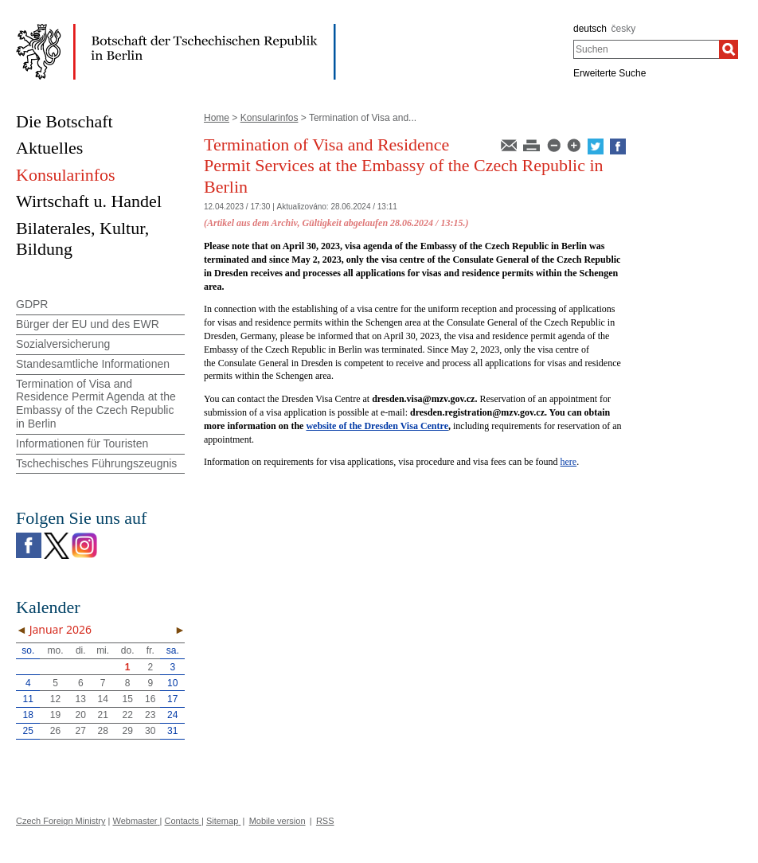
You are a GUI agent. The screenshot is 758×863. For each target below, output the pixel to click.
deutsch (590, 28)
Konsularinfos (269, 117)
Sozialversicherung (63, 344)
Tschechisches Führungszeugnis (96, 463)
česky (623, 28)
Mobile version (277, 821)
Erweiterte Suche (609, 73)
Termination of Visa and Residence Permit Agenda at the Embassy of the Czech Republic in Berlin (96, 403)
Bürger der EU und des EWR (87, 324)
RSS (325, 821)
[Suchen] (728, 49)
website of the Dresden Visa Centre (377, 426)
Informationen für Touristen (82, 443)
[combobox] (646, 49)
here (569, 461)
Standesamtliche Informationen (93, 363)
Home (216, 117)
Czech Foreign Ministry (60, 821)
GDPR (32, 304)
